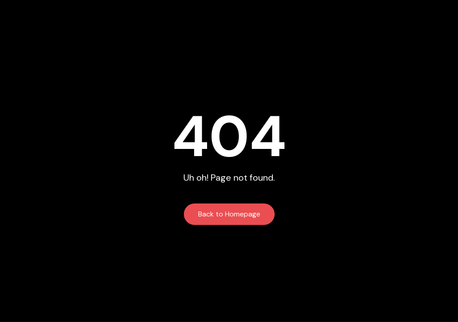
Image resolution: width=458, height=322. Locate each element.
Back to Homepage (229, 214)
